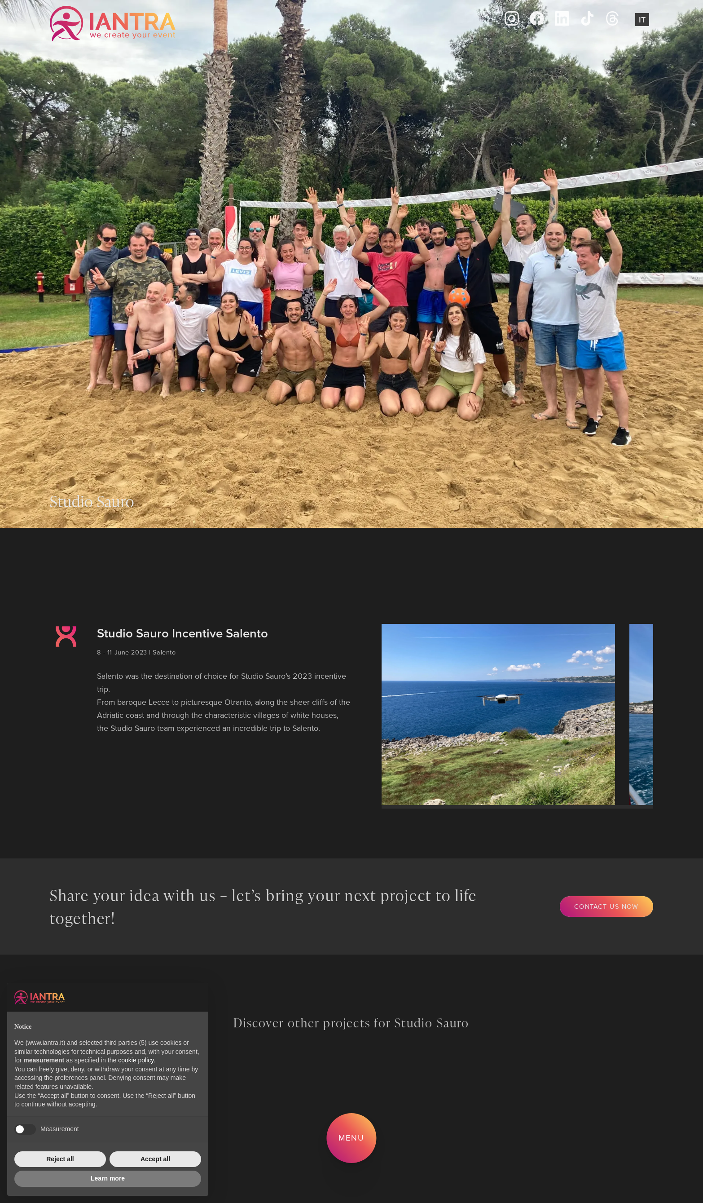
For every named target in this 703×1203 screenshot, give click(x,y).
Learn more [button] (108, 1178)
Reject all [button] (60, 1159)
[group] (497, 714)
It (642, 19)
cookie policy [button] (136, 1060)
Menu (351, 1137)
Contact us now (606, 906)
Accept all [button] (155, 1159)
